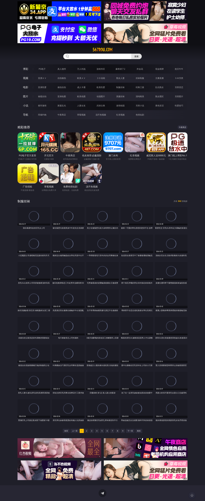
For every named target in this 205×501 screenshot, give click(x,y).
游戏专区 (101, 68)
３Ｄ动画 (101, 78)
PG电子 (42, 68)
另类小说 (140, 105)
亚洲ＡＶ (42, 78)
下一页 (130, 431)
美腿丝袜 (120, 96)
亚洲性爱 (42, 87)
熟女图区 (159, 96)
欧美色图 (81, 96)
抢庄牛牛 (179, 68)
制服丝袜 (120, 87)
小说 (25, 105)
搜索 (136, 56)
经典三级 (140, 87)
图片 (25, 96)
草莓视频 (81, 114)
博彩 (25, 69)
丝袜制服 (140, 78)
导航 (25, 114)
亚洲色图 (62, 96)
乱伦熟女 (159, 87)
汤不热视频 (101, 114)
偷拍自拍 (62, 87)
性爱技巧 (179, 105)
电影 (25, 87)
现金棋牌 (159, 68)
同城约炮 (42, 114)
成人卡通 (81, 87)
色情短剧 (140, 114)
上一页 (75, 431)
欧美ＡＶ (81, 78)
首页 (66, 431)
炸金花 (140, 68)
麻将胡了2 (120, 68)
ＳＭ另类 (179, 78)
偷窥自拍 (42, 96)
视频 (25, 78)
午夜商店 (62, 114)
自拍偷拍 (62, 78)
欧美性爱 (101, 87)
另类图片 (179, 96)
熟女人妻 (120, 78)
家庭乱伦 (62, 105)
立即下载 (120, 495)
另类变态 (179, 87)
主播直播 (159, 78)
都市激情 (42, 105)
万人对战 (81, 68)
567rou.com (102, 49)
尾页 (139, 431)
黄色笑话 (159, 105)
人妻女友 (81, 105)
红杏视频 (120, 114)
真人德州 (62, 68)
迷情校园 (120, 105)
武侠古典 (101, 105)
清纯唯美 (140, 96)
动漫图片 (101, 96)
